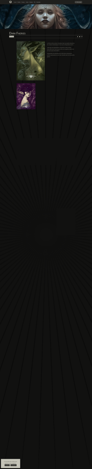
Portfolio (18, 2)
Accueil (15, 2)
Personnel (11, 36)
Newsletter (38, 2)
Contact (27, 2)
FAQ (34, 2)
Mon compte (79, 2)
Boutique (31, 2)
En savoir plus (13, 465)
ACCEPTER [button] (7, 465)
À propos (23, 2)
